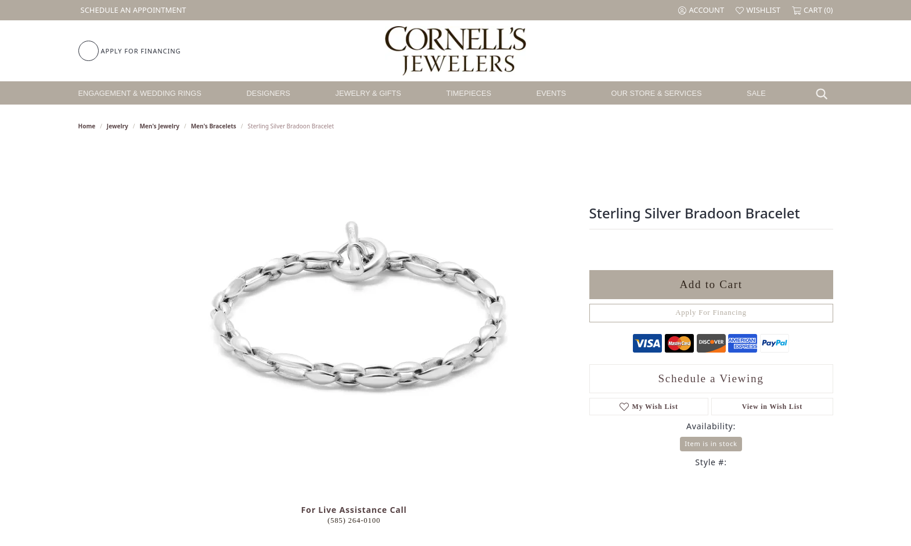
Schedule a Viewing (711, 378)
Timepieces (468, 93)
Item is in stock (711, 443)
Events (551, 93)
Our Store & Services (656, 93)
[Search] (824, 93)
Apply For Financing (711, 312)
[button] (701, 10)
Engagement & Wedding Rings (139, 93)
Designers (268, 93)
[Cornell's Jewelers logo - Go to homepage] (455, 50)
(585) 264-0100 (353, 520)
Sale (756, 93)
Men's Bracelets (213, 126)
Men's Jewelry (159, 126)
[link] (132, 10)
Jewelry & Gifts (368, 93)
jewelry (117, 126)
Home (87, 126)
